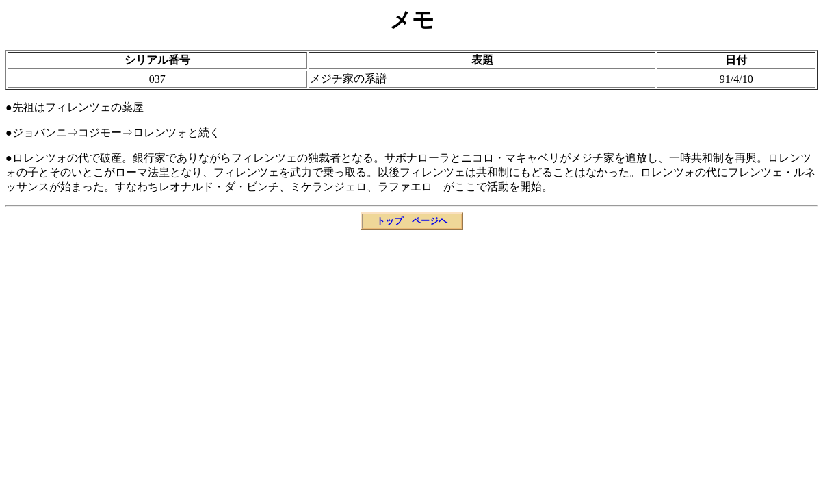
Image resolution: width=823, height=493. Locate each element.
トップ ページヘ (411, 221)
